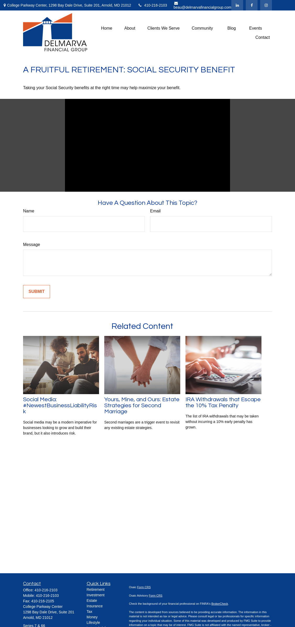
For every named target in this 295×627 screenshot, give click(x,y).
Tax (89, 611)
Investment (96, 595)
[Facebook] (252, 5)
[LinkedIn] (237, 5)
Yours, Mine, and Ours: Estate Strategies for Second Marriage (141, 405)
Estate (92, 600)
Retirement (96, 589)
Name (28, 211)
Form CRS (144, 587)
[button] (106, 28)
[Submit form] (36, 291)
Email (155, 211)
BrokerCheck (219, 603)
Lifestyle (93, 622)
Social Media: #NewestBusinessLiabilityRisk (60, 405)
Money (92, 617)
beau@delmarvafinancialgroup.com (202, 5)
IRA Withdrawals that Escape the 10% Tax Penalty (223, 402)
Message (31, 244)
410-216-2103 (152, 5)
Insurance (95, 606)
